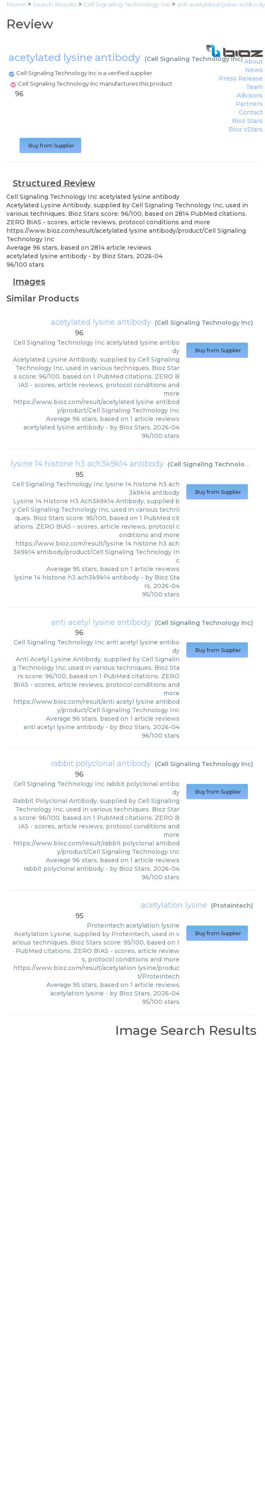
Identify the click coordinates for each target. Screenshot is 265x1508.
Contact (251, 112)
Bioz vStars (245, 129)
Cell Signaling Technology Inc (194, 59)
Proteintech (232, 905)
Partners (249, 104)
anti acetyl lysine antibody (101, 622)
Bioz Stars (247, 121)
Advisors (250, 95)
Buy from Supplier (50, 145)
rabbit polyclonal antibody (101, 763)
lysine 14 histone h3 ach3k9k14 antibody (87, 463)
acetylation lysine (174, 905)
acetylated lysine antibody (101, 322)
